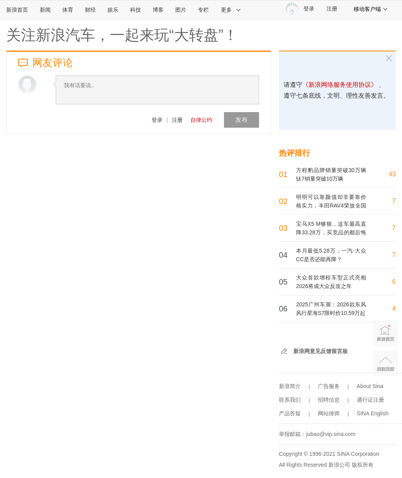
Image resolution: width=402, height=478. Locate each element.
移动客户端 (371, 9)
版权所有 (363, 465)
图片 (180, 10)
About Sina (370, 386)
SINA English (373, 413)
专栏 (203, 10)
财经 (90, 10)
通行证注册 (370, 400)
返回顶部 (385, 363)
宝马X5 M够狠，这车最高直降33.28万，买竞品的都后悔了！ (331, 232)
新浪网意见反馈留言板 (320, 351)
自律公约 (201, 120)
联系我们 (290, 400)
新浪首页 (17, 10)
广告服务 (329, 386)
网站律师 (329, 413)
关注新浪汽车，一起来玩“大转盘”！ (122, 35)
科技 (135, 10)
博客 (158, 10)
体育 (67, 10)
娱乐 (113, 10)
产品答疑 (290, 413)
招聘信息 (329, 400)
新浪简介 (290, 386)
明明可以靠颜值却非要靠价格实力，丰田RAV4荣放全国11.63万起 (331, 205)
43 (392, 174)
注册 (331, 9)
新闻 (45, 10)
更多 (231, 10)
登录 (157, 120)
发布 (241, 119)
